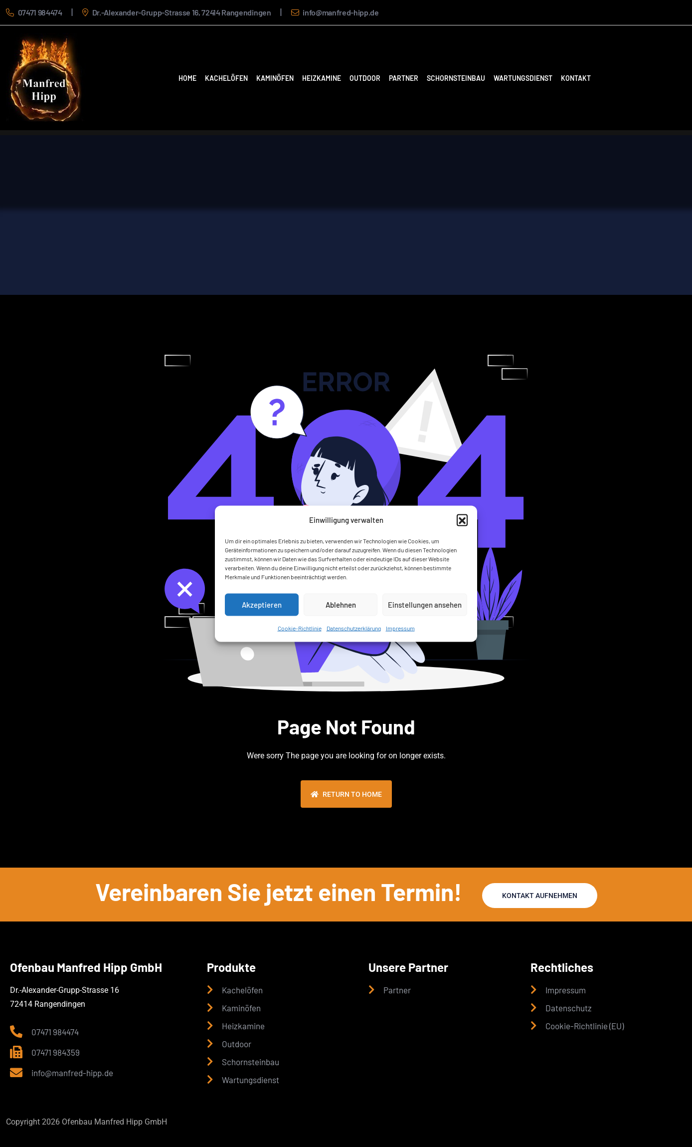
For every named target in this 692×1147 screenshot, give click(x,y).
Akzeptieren (262, 604)
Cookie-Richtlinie (300, 627)
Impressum (400, 627)
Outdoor (364, 78)
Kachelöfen (226, 78)
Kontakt (576, 78)
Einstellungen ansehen (425, 604)
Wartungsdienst (523, 78)
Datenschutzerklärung (354, 627)
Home (187, 78)
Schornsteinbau (456, 78)
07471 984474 (40, 12)
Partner (403, 78)
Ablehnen (341, 604)
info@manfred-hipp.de (341, 12)
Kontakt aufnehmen (539, 896)
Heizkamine (321, 78)
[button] (462, 519)
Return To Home (346, 794)
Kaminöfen (275, 78)
